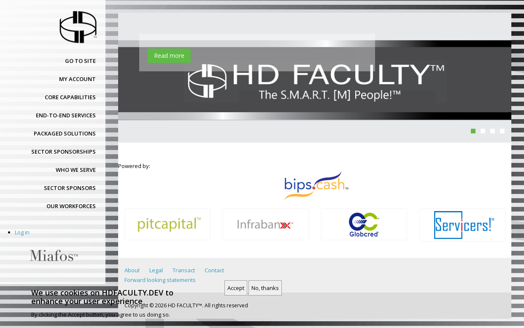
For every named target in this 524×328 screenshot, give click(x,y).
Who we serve (76, 169)
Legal (156, 270)
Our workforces (71, 206)
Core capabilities (70, 97)
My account (77, 79)
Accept (235, 288)
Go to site (80, 61)
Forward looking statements (160, 280)
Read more (169, 56)
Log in (22, 232)
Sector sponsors (70, 188)
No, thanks (265, 288)
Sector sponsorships (63, 151)
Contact (214, 270)
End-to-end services (66, 115)
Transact (184, 270)
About (132, 270)
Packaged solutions (65, 133)
